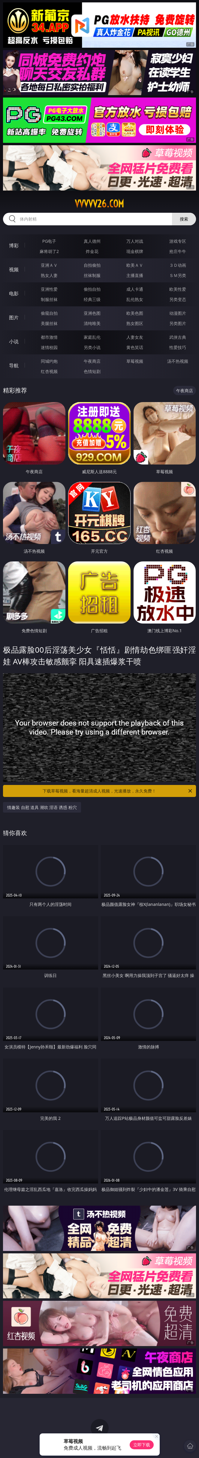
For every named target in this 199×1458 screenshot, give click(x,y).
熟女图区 (134, 323)
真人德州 (92, 241)
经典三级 (92, 299)
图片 (14, 317)
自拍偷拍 (92, 265)
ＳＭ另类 (177, 275)
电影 (14, 293)
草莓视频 (134, 361)
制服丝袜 (49, 299)
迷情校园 (49, 347)
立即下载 (141, 1444)
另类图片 (177, 323)
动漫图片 (177, 313)
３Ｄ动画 (177, 265)
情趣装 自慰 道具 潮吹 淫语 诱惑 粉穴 (42, 807)
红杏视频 (49, 371)
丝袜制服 (92, 275)
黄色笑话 (134, 347)
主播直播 (134, 275)
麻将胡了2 (49, 251)
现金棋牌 (134, 251)
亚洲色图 (92, 313)
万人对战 (134, 241)
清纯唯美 (92, 323)
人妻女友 (134, 337)
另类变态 (177, 299)
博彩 (14, 245)
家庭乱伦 (92, 337)
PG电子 (49, 241)
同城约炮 (49, 361)
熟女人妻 (49, 275)
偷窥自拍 (49, 313)
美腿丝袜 (49, 323)
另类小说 (92, 347)
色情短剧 (92, 371)
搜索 (184, 219)
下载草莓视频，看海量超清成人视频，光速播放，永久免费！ (118, 791)
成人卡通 (134, 289)
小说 (14, 341)
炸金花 (92, 251)
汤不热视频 (177, 361)
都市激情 (49, 337)
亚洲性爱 (49, 289)
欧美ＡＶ (134, 265)
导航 (14, 365)
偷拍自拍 (92, 289)
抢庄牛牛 (177, 251)
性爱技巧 (177, 347)
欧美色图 (134, 313)
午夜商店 (92, 361)
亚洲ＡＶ (49, 265)
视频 (14, 269)
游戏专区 (177, 241)
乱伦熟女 (134, 299)
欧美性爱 (177, 289)
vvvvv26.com (99, 204)
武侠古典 (177, 337)
